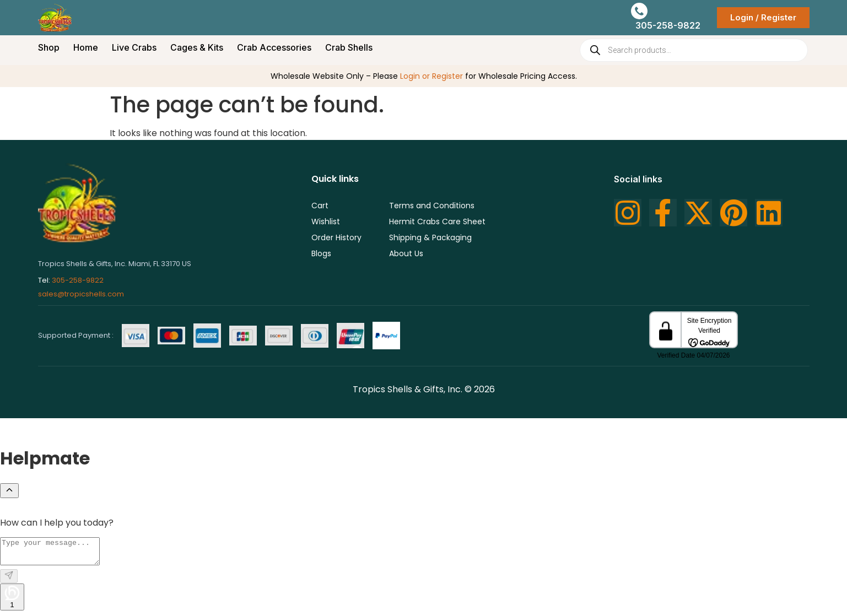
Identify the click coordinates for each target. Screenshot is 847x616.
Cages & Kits (196, 47)
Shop (49, 47)
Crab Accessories (274, 47)
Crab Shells (349, 47)
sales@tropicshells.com (81, 294)
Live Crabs (134, 47)
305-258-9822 (78, 280)
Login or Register (431, 76)
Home (85, 47)
